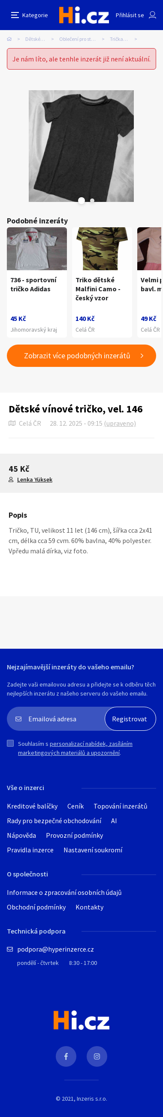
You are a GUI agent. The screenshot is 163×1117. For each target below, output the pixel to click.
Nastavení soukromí (92, 849)
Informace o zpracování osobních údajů (64, 892)
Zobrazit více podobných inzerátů (77, 355)
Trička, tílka (122, 39)
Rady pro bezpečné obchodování (54, 820)
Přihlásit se (130, 15)
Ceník (75, 806)
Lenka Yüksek (34, 479)
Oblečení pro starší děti (84, 39)
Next (92, 200)
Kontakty (89, 907)
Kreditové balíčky (32, 806)
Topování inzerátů (121, 806)
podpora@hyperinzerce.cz (55, 949)
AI (114, 820)
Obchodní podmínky (36, 907)
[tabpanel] (81, 146)
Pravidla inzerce (30, 849)
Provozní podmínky (74, 835)
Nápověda (21, 835)
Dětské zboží (38, 39)
